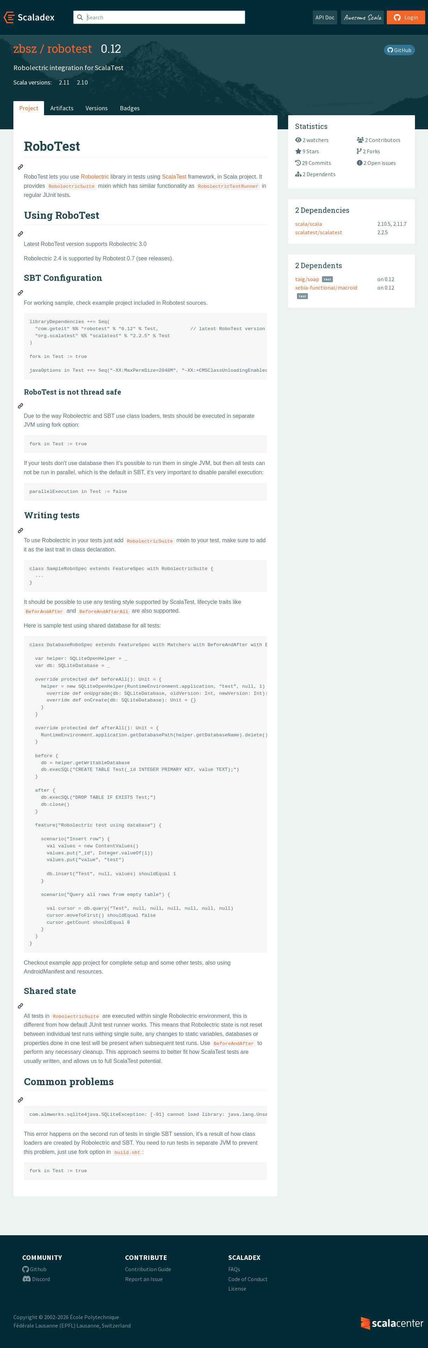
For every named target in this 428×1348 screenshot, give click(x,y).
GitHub (399, 50)
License (237, 1288)
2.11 (64, 82)
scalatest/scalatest (318, 232)
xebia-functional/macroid (326, 287)
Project (28, 108)
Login (406, 17)
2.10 (82, 82)
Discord (36, 1278)
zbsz (25, 48)
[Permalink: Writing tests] (21, 531)
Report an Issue (144, 1278)
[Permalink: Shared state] (21, 1007)
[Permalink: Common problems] (21, 1101)
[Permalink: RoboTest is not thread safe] (21, 407)
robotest (69, 48)
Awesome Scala (362, 17)
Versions (97, 108)
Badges (130, 108)
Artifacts (62, 108)
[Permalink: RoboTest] (21, 168)
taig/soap (307, 279)
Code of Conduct (248, 1278)
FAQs (234, 1269)
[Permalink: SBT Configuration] (21, 293)
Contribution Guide (148, 1269)
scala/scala (308, 223)
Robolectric (95, 177)
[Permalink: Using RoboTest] (21, 235)
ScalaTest (174, 177)
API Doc (325, 17)
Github (34, 1269)
